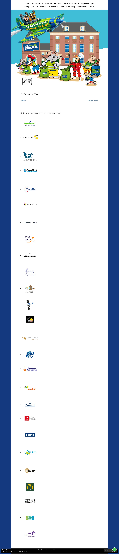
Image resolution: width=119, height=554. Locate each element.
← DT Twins (23, 100)
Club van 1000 (53, 7)
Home (27, 3)
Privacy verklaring (23, 551)
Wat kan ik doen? (37, 3)
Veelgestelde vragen (87, 3)
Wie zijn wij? (29, 7)
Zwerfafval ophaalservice (71, 3)
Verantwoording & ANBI (85, 7)
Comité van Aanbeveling (67, 7)
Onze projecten (41, 7)
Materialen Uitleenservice (53, 3)
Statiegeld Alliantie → (93, 100)
